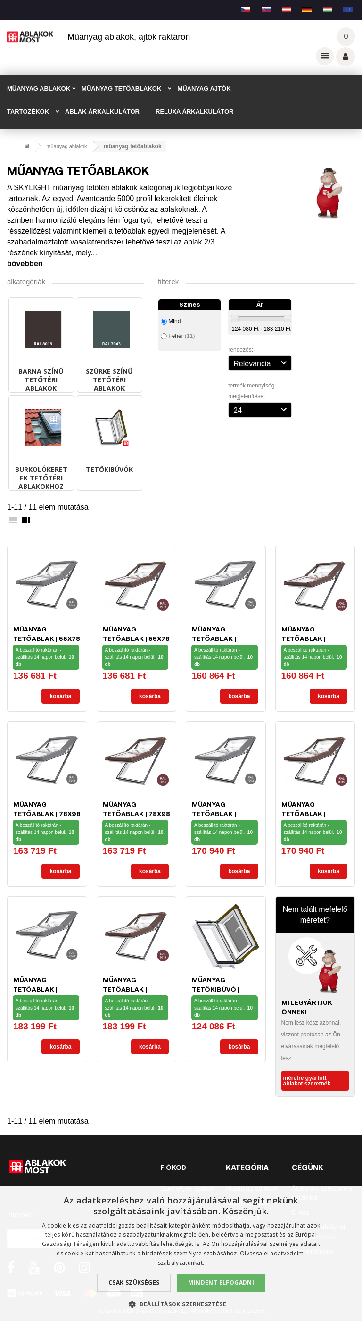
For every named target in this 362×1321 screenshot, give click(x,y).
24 (261, 409)
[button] (181, 1304)
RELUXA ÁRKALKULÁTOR (194, 111)
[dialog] (181, 1253)
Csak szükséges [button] (134, 1283)
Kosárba (60, 696)
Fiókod (173, 1167)
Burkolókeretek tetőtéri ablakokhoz (41, 478)
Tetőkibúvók (109, 469)
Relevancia (261, 362)
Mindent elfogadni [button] (221, 1283)
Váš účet (345, 56)
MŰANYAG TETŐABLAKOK (121, 88)
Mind (174, 321)
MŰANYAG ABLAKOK (38, 88)
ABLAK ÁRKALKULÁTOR (102, 111)
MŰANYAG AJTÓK (203, 88)
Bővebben (25, 264)
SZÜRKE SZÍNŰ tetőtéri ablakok (109, 380)
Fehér (181, 336)
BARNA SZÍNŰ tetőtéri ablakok (41, 380)
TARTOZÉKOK (28, 111)
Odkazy (325, 56)
